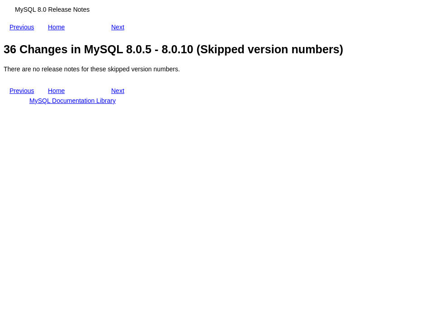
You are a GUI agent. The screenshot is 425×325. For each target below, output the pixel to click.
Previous (23, 27)
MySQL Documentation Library (72, 100)
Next (119, 27)
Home (58, 25)
